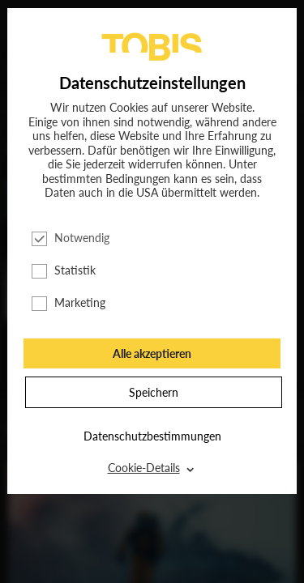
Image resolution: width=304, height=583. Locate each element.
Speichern (153, 392)
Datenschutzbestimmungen (152, 436)
